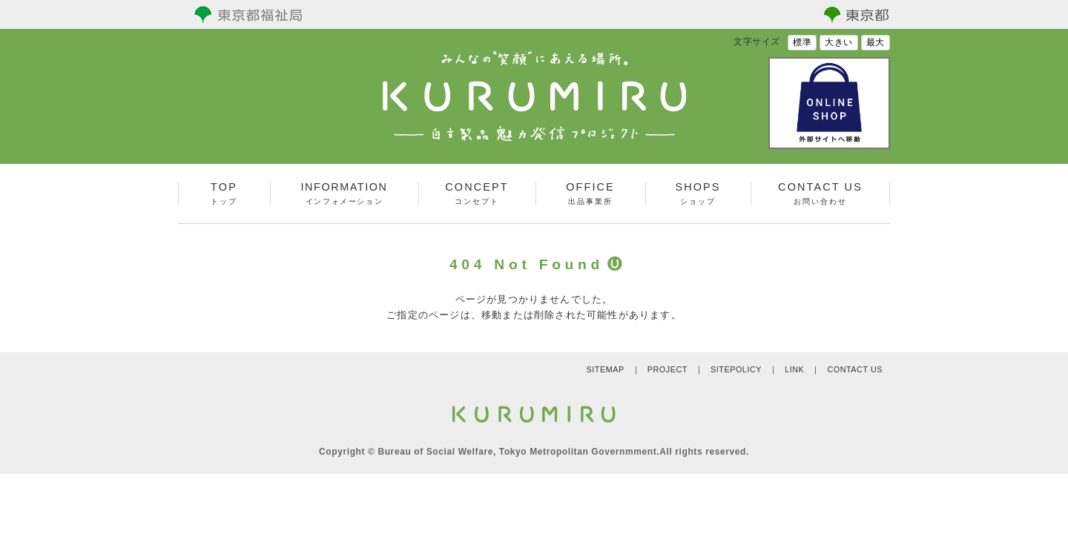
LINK (794, 369)
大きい (839, 42)
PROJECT (667, 369)
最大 (875, 42)
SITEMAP (605, 369)
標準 (802, 42)
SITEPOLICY (736, 369)
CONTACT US (855, 369)
